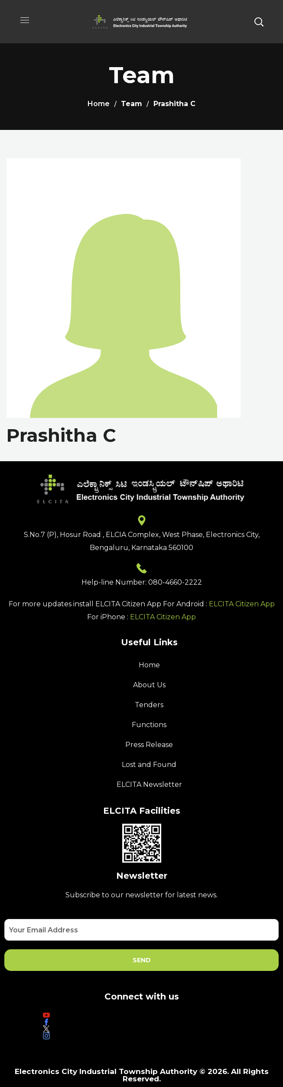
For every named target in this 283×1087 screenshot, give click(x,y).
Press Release (149, 745)
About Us (149, 685)
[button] (258, 21)
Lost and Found (149, 764)
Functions (149, 725)
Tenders (149, 705)
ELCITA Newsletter (149, 784)
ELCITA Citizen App (242, 604)
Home (99, 104)
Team (131, 104)
